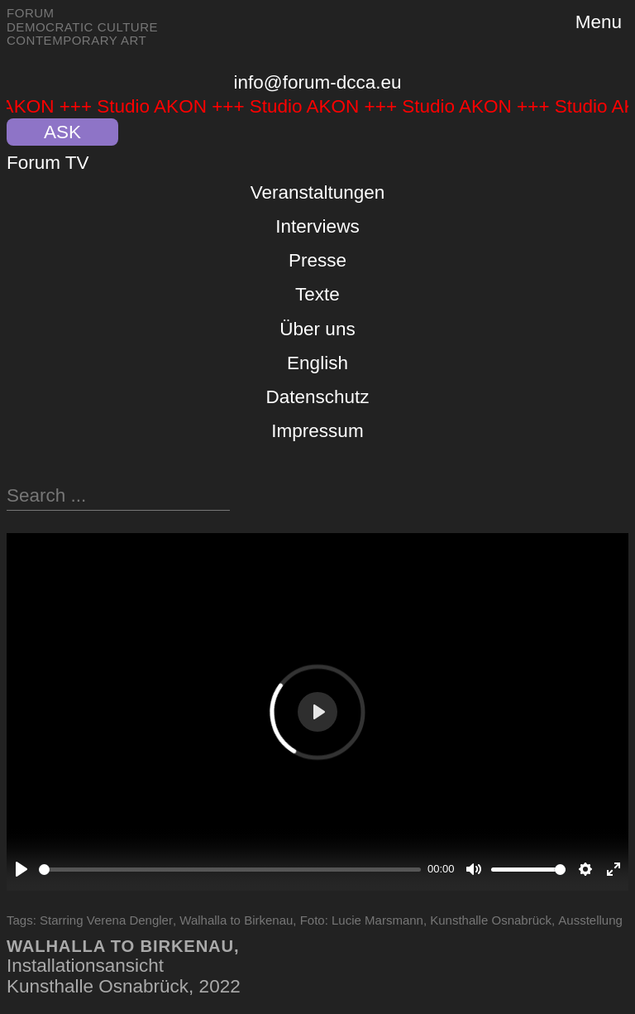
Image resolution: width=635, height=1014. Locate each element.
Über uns (317, 329)
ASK (62, 132)
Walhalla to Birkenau (236, 920)
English (317, 363)
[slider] (230, 869)
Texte (317, 294)
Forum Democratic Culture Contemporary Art (82, 26)
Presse (317, 260)
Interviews (317, 226)
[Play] (21, 869)
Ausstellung (590, 920)
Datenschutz (317, 397)
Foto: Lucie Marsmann (361, 920)
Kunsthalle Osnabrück (490, 920)
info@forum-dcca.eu (318, 82)
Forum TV (48, 162)
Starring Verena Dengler (106, 920)
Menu (598, 22)
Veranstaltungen (318, 192)
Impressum (317, 430)
